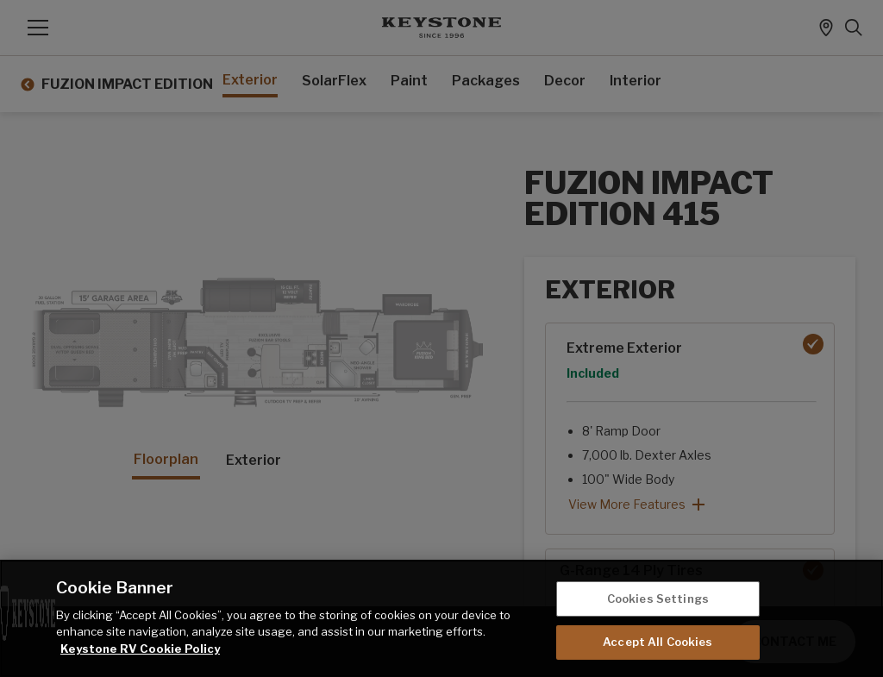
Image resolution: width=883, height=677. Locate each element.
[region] (441, 618)
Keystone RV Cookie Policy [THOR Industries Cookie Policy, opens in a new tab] (140, 648)
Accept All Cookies (657, 642)
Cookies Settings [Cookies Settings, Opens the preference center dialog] (658, 598)
